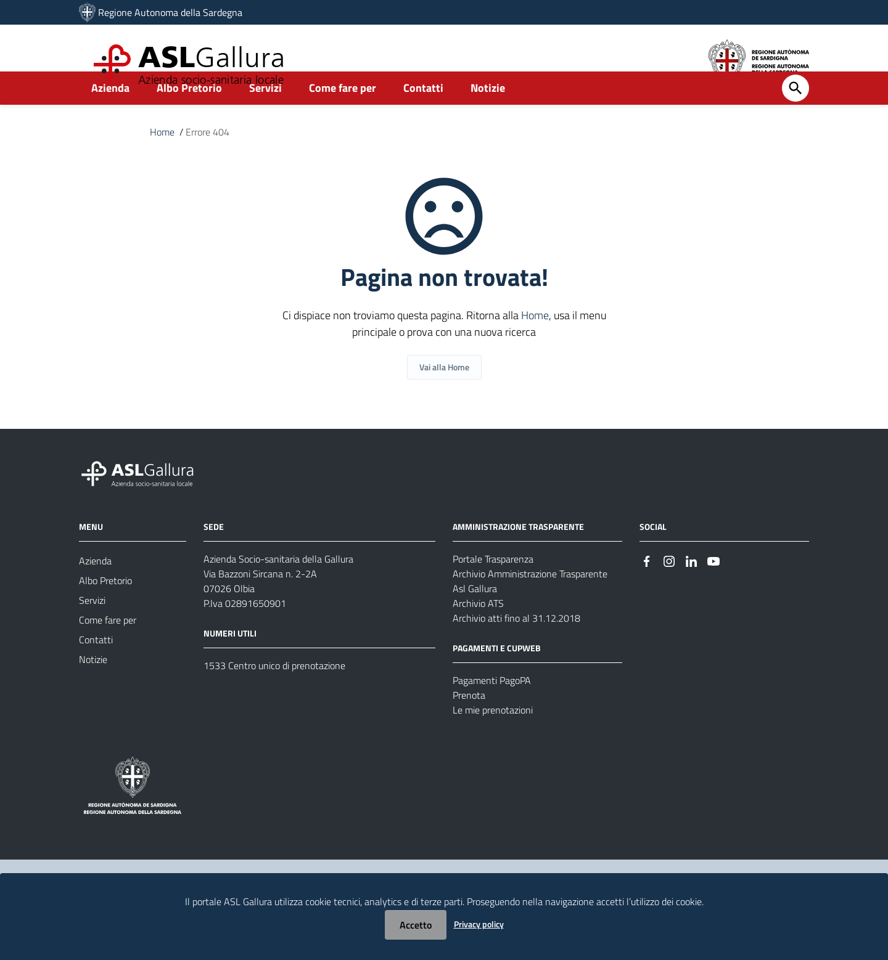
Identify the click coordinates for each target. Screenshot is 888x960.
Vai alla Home (444, 394)
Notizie (488, 115)
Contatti (423, 115)
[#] (646, 587)
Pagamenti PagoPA (492, 707)
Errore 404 (207, 159)
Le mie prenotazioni (493, 737)
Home (162, 159)
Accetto (416, 924)
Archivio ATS (478, 630)
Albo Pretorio (189, 115)
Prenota (469, 722)
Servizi (265, 115)
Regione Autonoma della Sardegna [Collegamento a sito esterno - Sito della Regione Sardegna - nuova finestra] (170, 12)
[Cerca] (795, 115)
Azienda (110, 115)
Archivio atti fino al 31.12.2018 (516, 645)
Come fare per (342, 115)
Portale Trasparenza (493, 586)
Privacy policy (479, 923)
